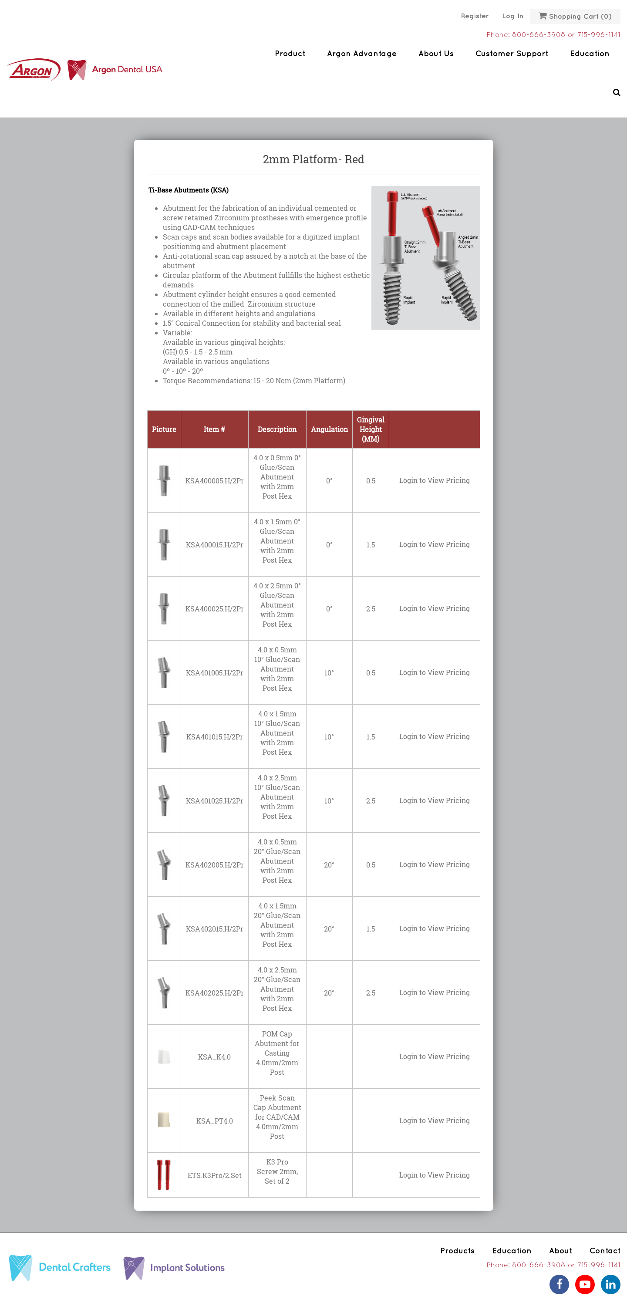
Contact (605, 1251)
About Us (436, 53)
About (560, 1251)
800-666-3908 (539, 35)
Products (457, 1251)
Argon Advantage (362, 53)
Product (290, 53)
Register (475, 16)
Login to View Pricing (434, 480)
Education (590, 53)
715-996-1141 (598, 35)
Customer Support (511, 53)
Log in (512, 16)
